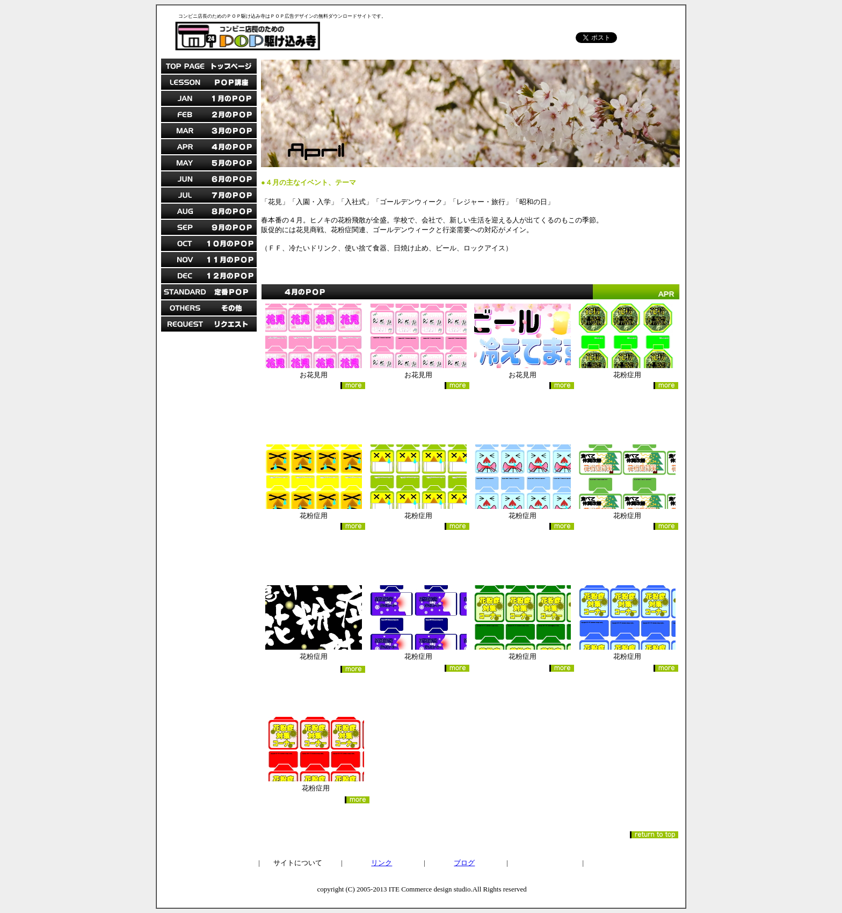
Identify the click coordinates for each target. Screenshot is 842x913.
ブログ (464, 863)
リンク (381, 863)
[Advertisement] (209, 504)
